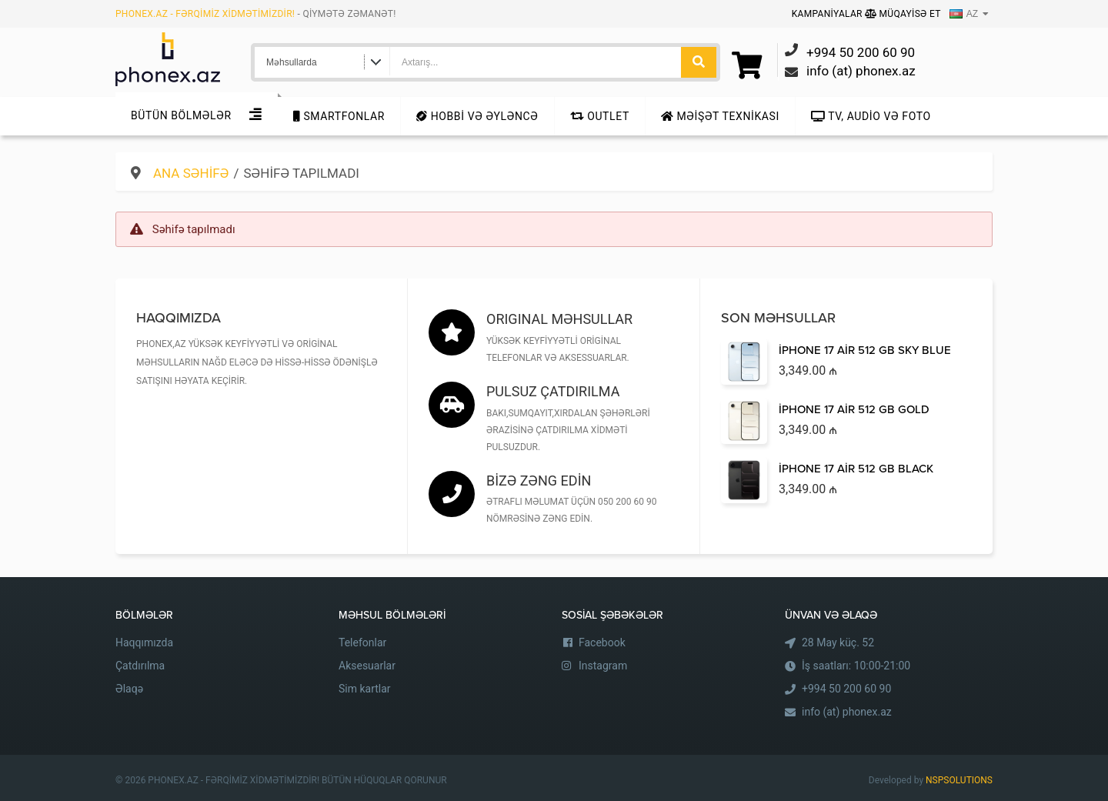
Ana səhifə (191, 173)
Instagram (603, 665)
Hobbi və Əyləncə (477, 116)
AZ (963, 13)
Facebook (602, 642)
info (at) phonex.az (847, 712)
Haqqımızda (144, 642)
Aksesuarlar (367, 665)
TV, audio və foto (871, 116)
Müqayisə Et (903, 13)
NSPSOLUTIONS (959, 780)
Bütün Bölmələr (181, 115)
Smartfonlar (339, 116)
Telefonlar (362, 642)
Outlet (599, 116)
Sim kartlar (365, 689)
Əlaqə (129, 689)
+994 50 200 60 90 (846, 689)
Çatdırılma (140, 665)
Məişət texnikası (720, 116)
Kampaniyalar (828, 13)
